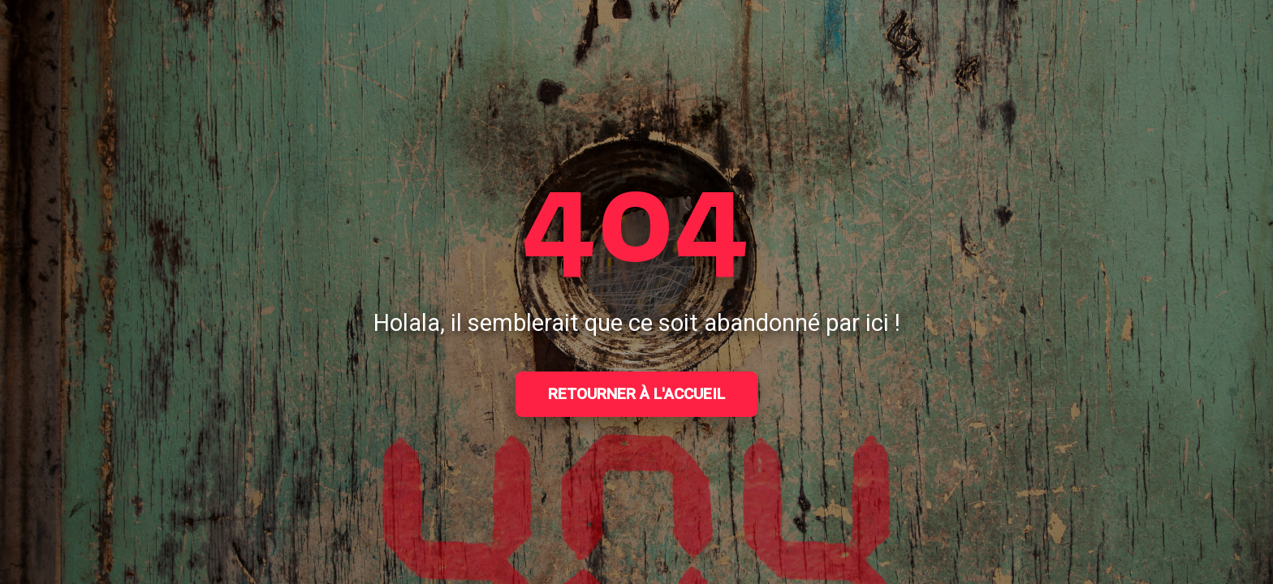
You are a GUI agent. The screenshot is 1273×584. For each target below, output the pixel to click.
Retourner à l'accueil (636, 393)
